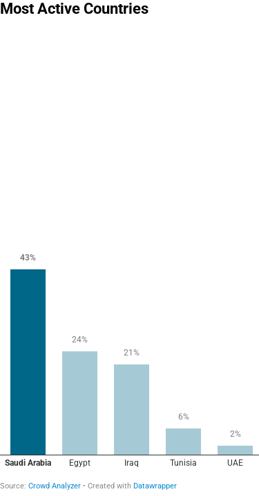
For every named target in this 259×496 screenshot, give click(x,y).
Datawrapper (155, 486)
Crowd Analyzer (54, 486)
